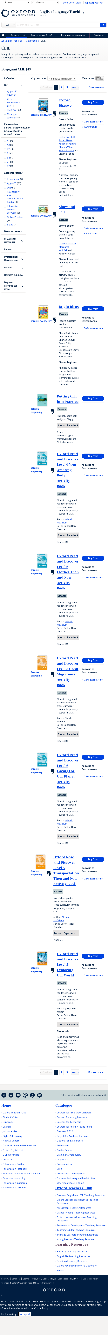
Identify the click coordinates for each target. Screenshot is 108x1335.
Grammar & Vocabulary (69, 1154)
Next (74, 87)
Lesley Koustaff (67, 137)
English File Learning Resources (73, 1256)
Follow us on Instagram (15, 1182)
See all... (61, 1270)
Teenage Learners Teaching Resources (77, 1234)
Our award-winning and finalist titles (76, 1178)
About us (7, 1159)
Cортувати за (38, 78)
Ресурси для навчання (73, 35)
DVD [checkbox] (11, 187)
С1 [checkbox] (10, 161)
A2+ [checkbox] (10, 149)
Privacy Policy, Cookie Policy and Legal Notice (49, 1279)
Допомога (68, 2)
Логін (79, 2)
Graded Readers (65, 1150)
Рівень (8, 249)
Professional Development (11, 258)
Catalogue (63, 1105)
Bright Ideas (69, 306)
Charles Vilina (66, 147)
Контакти (5, 1279)
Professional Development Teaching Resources (82, 1225)
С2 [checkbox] (10, 166)
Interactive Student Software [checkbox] (13, 209)
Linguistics (62, 1159)
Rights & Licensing (12, 1136)
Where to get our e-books (70, 1182)
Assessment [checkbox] (15, 179)
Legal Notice (75, 1279)
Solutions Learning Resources (72, 1261)
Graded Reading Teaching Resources (76, 1212)
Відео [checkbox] (11, 224)
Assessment (63, 1145)
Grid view (102, 78)
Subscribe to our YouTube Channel (21, 1173)
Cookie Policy (41, 1308)
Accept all (25, 1314)
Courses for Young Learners (72, 1117)
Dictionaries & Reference (70, 1140)
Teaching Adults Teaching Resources (76, 1229)
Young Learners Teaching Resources (76, 1239)
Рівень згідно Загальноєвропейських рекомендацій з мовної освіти (13, 129)
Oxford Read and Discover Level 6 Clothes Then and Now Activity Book (68, 572)
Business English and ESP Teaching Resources (81, 1195)
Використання (12, 231)
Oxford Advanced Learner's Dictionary (77, 1265)
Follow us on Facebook (15, 1168)
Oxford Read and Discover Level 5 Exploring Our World (68, 964)
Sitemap (7, 1126)
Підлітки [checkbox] (14, 109)
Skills (59, 1168)
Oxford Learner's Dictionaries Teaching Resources (77, 1201)
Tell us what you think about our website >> (83, 1095)
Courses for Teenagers (69, 1121)
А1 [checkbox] (10, 140)
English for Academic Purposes (73, 1136)
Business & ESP (65, 1131)
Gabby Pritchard (67, 243)
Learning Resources (71, 1244)
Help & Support (11, 1140)
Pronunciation (64, 1164)
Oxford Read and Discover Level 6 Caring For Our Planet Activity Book (68, 771)
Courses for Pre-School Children (74, 1112)
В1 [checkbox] (10, 153)
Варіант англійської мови (10, 286)
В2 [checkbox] (10, 157)
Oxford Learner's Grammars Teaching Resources (77, 1219)
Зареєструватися (94, 2)
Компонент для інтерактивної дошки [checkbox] (15, 196)
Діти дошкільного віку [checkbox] (14, 102)
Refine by (9, 78)
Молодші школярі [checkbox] (13, 116)
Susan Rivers (65, 140)
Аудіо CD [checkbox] (14, 183)
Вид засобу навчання (10, 240)
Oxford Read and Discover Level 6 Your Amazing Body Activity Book (68, 469)
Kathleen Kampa (67, 143)
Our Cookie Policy (90, 1279)
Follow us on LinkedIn (14, 1187)
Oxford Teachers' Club (14, 1112)
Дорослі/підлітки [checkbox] (13, 93)
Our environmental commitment (20, 1145)
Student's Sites (10, 1117)
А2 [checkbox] (10, 144)
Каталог (14, 35)
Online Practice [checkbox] (15, 219)
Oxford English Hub (13, 1150)
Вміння (8, 267)
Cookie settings (9, 1314)
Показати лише (12, 275)
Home (6, 1105)
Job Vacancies (10, 1131)
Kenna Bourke (66, 150)
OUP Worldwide (11, 1154)
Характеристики (13, 172)
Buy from (99, 35)
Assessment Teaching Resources (74, 1207)
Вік (6, 85)
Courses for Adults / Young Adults (74, 1126)
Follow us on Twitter (13, 1164)
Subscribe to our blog (14, 1178)
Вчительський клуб (41, 35)
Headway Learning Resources (72, 1251)
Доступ (26, 1279)
